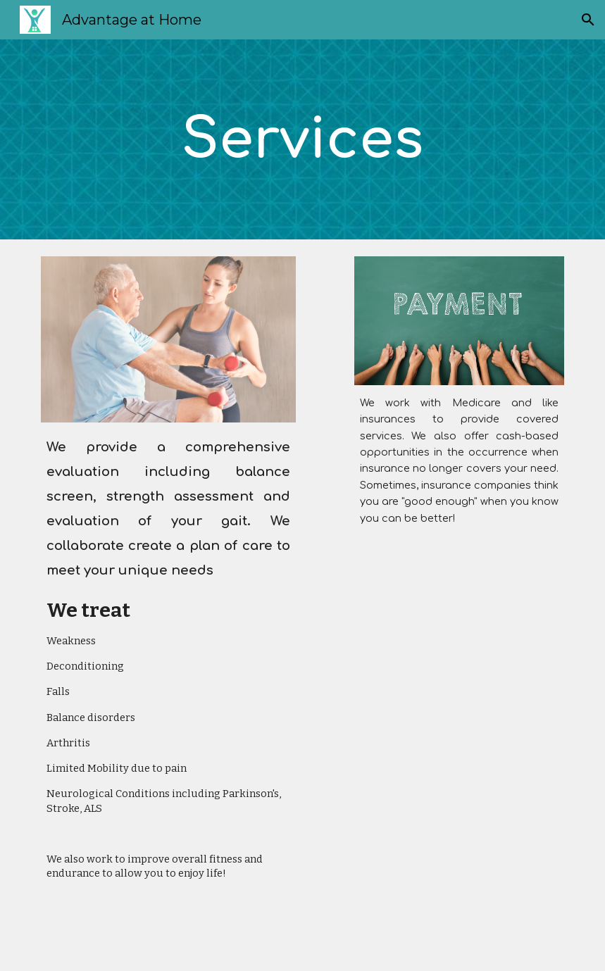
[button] (588, 20)
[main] (302, 139)
